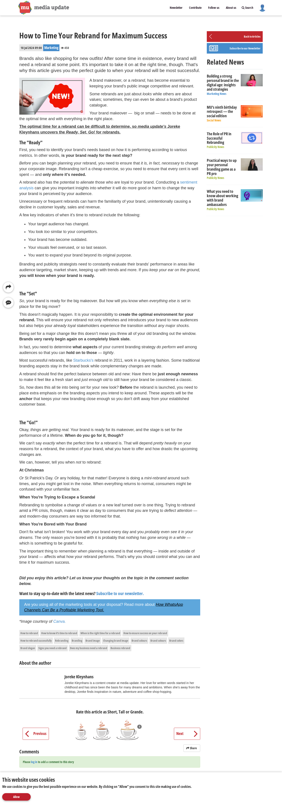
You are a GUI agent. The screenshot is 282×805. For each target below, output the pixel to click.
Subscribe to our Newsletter (245, 48)
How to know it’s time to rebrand (59, 633)
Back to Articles (252, 36)
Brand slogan (27, 648)
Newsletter (176, 7)
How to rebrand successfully (36, 641)
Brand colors (176, 641)
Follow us (213, 7)
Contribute (195, 7)
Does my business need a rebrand (88, 648)
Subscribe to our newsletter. (120, 593)
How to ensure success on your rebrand (145, 633)
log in (34, 762)
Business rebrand (120, 648)
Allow (16, 797)
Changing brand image (115, 641)
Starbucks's (83, 360)
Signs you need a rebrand (52, 648)
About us (231, 7)
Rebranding (61, 641)
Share (191, 748)
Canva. (59, 621)
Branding (77, 641)
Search (247, 7)
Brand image (93, 641)
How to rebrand (29, 633)
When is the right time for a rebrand (100, 633)
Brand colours (139, 641)
